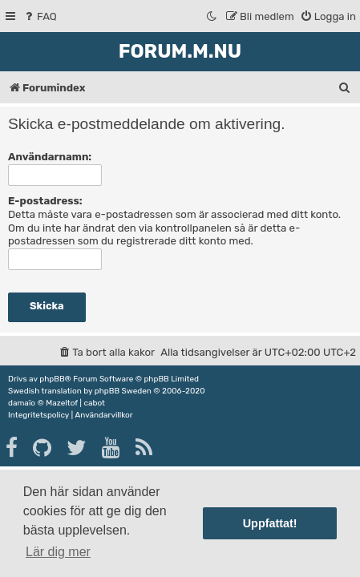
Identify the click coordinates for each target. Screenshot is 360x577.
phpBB (51, 379)
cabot (94, 403)
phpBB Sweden (123, 391)
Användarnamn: (49, 157)
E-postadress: (45, 201)
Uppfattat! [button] (270, 523)
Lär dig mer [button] (58, 552)
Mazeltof (62, 403)
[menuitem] (39, 16)
